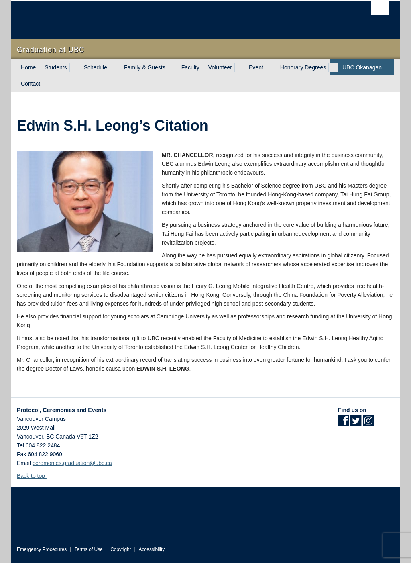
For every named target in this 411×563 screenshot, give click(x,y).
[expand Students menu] (74, 67)
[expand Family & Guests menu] (172, 67)
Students (56, 67)
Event (256, 67)
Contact (30, 83)
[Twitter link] (355, 423)
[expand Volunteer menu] (239, 67)
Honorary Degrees (303, 67)
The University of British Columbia (36, 20)
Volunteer (220, 67)
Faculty (190, 67)
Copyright (120, 549)
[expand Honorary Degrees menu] (333, 67)
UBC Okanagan (362, 67)
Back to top (35, 476)
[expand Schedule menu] (114, 67)
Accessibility (151, 549)
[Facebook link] (343, 423)
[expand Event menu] (270, 67)
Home (28, 67)
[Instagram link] (368, 423)
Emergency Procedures (42, 549)
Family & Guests (144, 67)
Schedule (95, 67)
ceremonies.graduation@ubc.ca (72, 463)
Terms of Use (89, 549)
